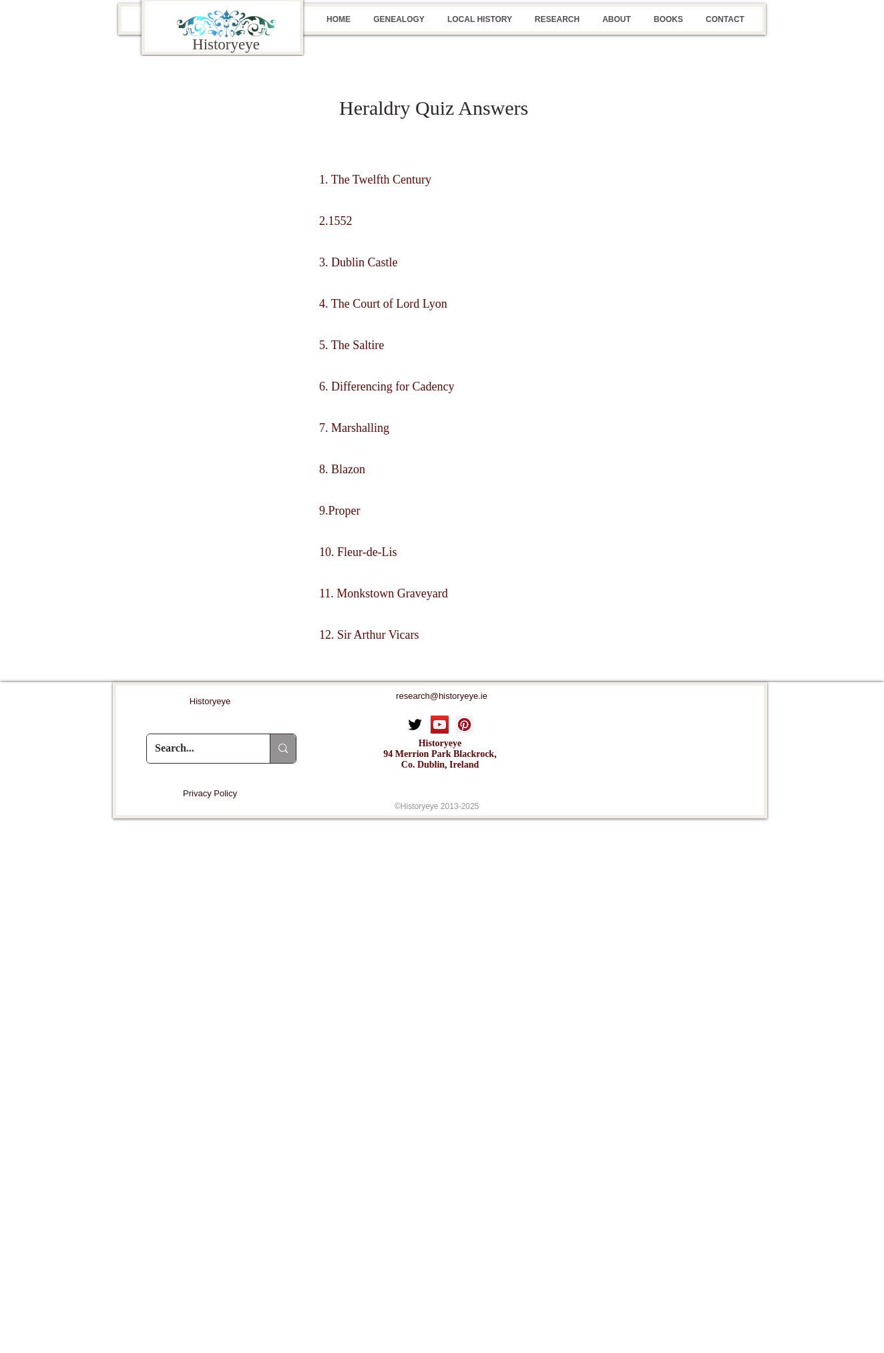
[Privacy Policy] (210, 793)
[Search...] (198, 748)
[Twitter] (415, 725)
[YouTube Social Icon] (440, 725)
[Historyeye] (210, 702)
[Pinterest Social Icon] (464, 725)
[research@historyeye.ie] (441, 696)
